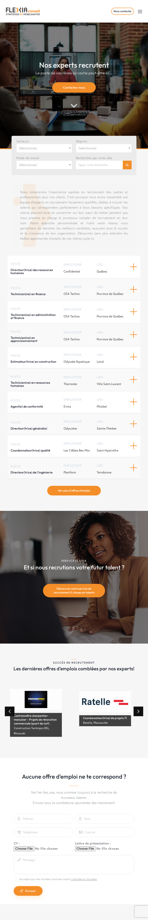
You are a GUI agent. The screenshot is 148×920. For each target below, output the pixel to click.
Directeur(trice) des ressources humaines (32, 271)
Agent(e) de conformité (27, 406)
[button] (140, 11)
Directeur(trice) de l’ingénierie (32, 472)
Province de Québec (110, 294)
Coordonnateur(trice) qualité (30, 450)
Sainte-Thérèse (106, 428)
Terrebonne (104, 472)
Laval (100, 361)
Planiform (70, 472)
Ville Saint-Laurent (109, 384)
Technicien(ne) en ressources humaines (30, 384)
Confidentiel (72, 271)
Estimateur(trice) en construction (33, 361)
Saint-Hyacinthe (107, 450)
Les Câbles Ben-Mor (77, 450)
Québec (102, 271)
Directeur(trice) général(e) (29, 428)
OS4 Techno (72, 294)
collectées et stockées (84, 879)
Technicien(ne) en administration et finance (33, 316)
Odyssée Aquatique (77, 361)
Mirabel (102, 406)
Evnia (67, 406)
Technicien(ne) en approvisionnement (24, 339)
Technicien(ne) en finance (28, 293)
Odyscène (70, 428)
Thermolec (70, 384)
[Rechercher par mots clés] (99, 165)
